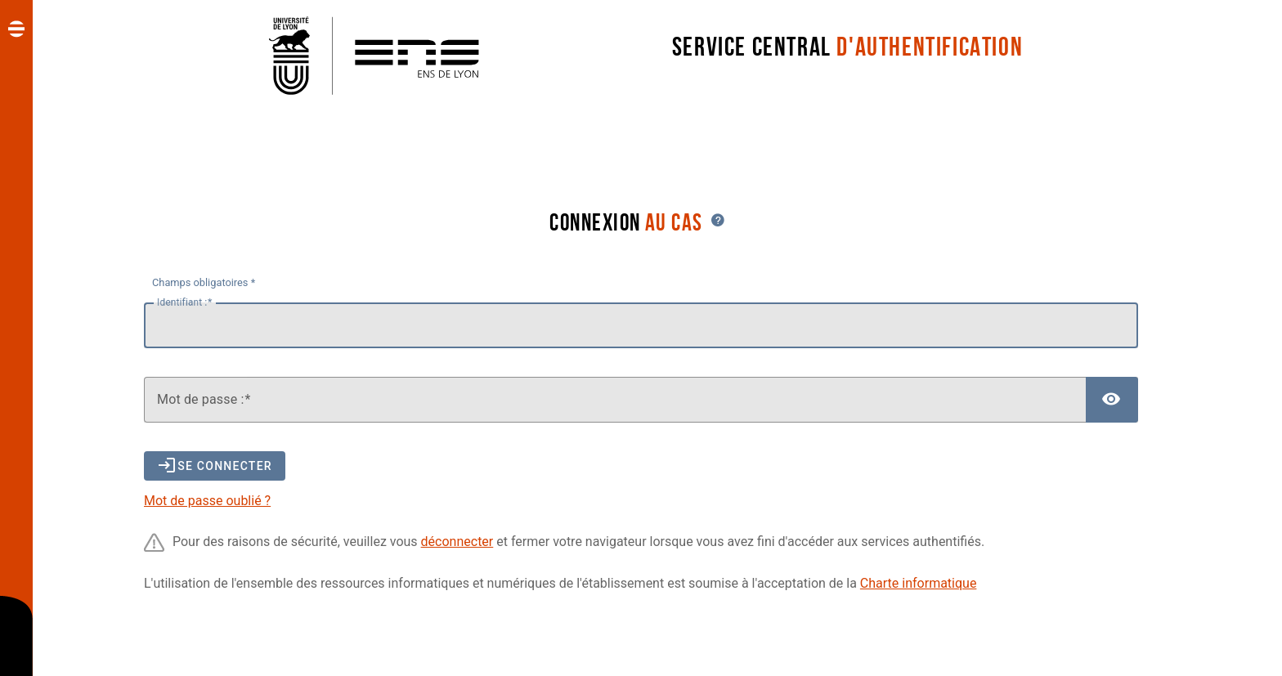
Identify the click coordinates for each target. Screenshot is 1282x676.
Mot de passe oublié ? (207, 500)
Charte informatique (918, 583)
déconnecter (457, 541)
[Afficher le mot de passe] (1112, 400)
